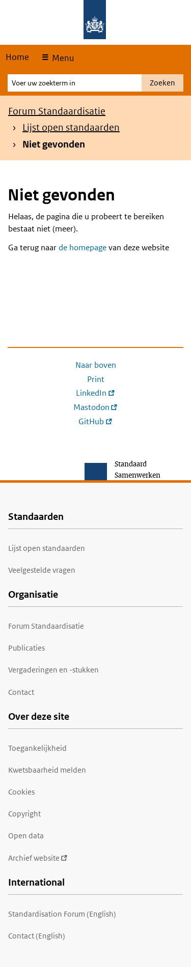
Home (17, 57)
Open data (26, 835)
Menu (62, 58)
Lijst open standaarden (71, 127)
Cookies (21, 792)
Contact (21, 692)
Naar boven (95, 365)
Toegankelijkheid (37, 748)
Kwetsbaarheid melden (47, 770)
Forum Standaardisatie (56, 111)
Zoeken (162, 82)
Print (95, 379)
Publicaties (26, 648)
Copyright (24, 813)
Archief (38, 858)
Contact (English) (36, 936)
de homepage (82, 247)
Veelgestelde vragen (41, 570)
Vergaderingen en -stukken (53, 670)
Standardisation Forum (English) (62, 914)
